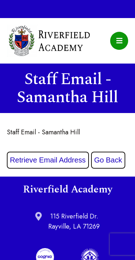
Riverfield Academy (48, 41)
